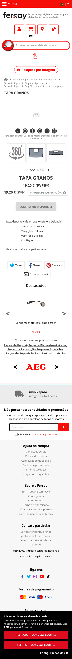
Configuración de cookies (36, 460)
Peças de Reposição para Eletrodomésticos (35, 79)
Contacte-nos (36, 500)
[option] (36, 313)
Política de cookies (36, 456)
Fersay (15, 16)
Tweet (16, 265)
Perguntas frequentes (36, 474)
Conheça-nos (36, 496)
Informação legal (36, 469)
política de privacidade (45, 434)
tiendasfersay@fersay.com (36, 556)
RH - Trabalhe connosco (36, 491)
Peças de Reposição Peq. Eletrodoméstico (25, 86)
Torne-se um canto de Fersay (36, 514)
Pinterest (54, 265)
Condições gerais (36, 451)
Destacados (36, 285)
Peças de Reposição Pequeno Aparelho (24, 83)
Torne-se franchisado (36, 505)
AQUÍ (7, 627)
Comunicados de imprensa (36, 509)
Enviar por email (36, 274)
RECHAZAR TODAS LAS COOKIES (36, 635)
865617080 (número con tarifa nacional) (36, 550)
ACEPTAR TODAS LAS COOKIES (36, 645)
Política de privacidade (36, 465)
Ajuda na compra (36, 446)
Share (34, 265)
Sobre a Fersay (36, 485)
